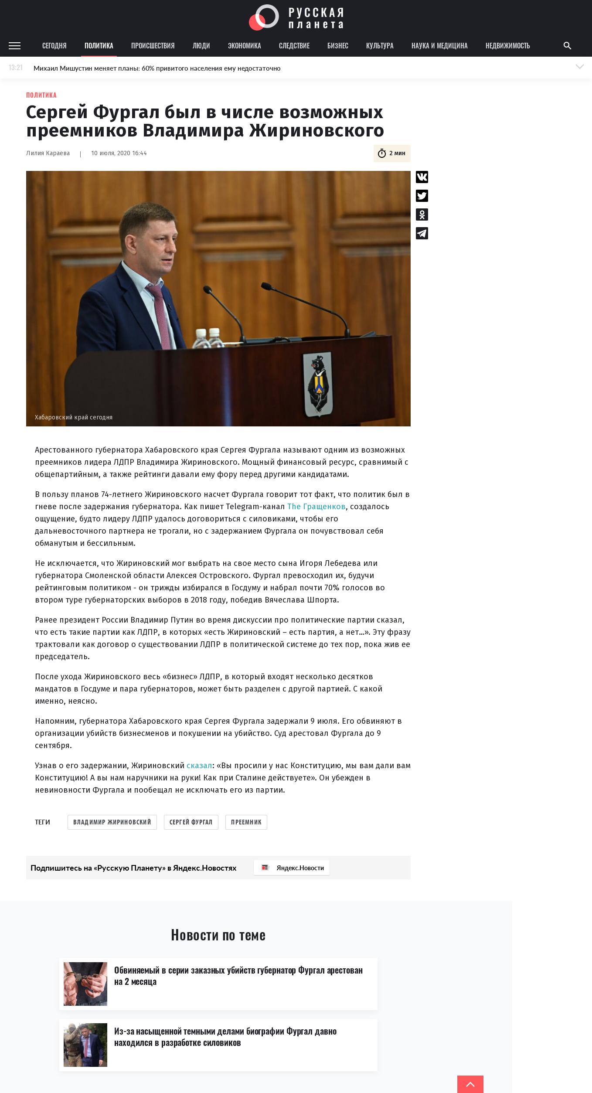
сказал (199, 765)
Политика (99, 45)
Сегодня (54, 45)
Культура (380, 45)
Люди (201, 45)
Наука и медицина (440, 45)
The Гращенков (316, 506)
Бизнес (337, 45)
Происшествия (153, 45)
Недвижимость (508, 45)
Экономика (244, 45)
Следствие (294, 45)
